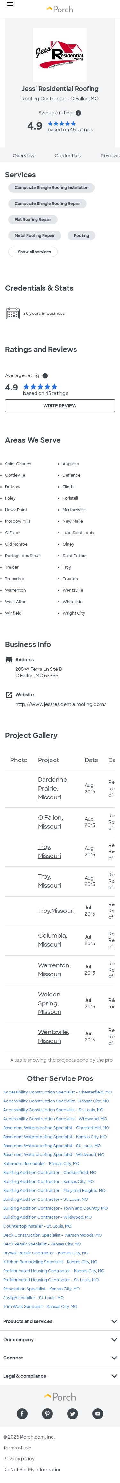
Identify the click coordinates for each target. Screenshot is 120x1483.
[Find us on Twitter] (72, 1413)
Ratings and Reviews (41, 349)
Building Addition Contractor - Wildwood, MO (47, 1217)
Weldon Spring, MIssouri (50, 1003)
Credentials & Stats (39, 288)
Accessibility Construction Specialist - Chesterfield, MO (57, 1092)
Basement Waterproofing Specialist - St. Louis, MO (52, 1145)
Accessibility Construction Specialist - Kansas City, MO (56, 1101)
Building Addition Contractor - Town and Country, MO (55, 1208)
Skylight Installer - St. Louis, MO (33, 1297)
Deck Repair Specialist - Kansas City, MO (42, 1244)
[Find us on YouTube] (97, 1413)
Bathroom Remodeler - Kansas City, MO (41, 1163)
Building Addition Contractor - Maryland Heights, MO (54, 1190)
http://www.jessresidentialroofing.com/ (60, 704)
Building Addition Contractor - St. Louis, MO (45, 1199)
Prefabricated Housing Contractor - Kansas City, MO (53, 1271)
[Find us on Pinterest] (47, 1413)
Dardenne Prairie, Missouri (53, 788)
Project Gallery (31, 735)
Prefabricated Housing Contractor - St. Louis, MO (51, 1279)
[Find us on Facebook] (22, 1413)
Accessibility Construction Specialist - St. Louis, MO (53, 1110)
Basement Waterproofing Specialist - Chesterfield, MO (56, 1128)
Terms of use (17, 1448)
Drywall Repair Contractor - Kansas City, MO (45, 1253)
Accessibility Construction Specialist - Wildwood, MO (55, 1119)
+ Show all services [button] (33, 251)
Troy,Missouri (56, 911)
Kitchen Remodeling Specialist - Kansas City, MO (50, 1262)
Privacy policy (19, 1459)
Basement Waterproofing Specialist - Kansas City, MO (55, 1136)
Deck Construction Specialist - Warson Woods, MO (52, 1235)
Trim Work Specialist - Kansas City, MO (40, 1306)
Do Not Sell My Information (32, 1469)
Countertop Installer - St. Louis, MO (37, 1226)
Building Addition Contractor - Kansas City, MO (48, 1181)
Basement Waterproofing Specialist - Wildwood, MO (53, 1154)
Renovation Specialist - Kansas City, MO (41, 1288)
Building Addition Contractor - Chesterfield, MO (49, 1172)
